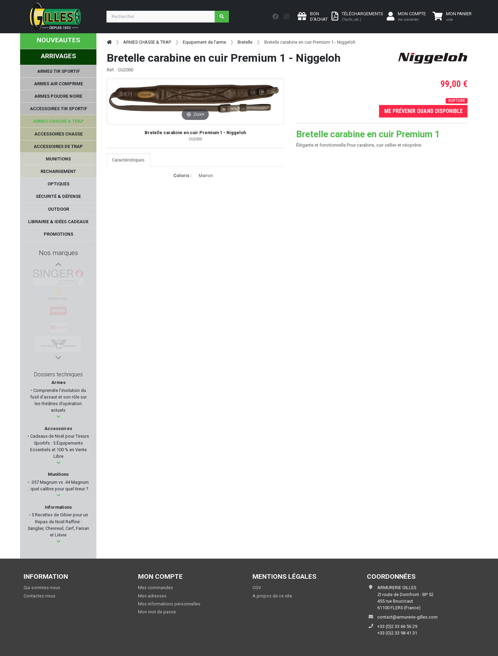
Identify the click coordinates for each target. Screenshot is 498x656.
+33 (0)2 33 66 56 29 (397, 626)
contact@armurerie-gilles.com (407, 617)
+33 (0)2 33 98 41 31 (397, 633)
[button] (58, 416)
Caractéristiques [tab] (128, 160)
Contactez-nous (39, 595)
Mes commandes (155, 587)
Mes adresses (152, 595)
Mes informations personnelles (169, 603)
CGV (256, 587)
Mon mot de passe (157, 611)
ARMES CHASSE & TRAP (147, 42)
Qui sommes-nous (42, 587)
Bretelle (245, 42)
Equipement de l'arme (204, 42)
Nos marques (58, 253)
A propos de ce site (272, 595)
